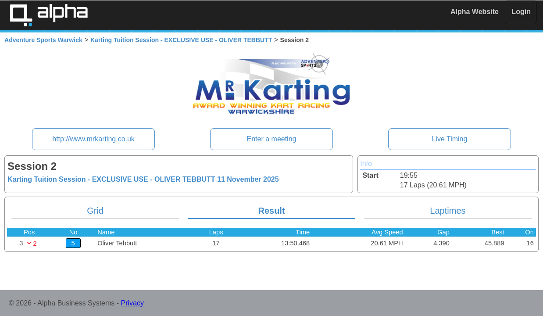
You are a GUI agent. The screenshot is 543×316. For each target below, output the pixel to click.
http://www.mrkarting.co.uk (93, 139)
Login (521, 11)
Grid (95, 210)
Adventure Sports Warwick (43, 39)
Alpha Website (474, 11)
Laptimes (447, 210)
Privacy (132, 303)
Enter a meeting (272, 139)
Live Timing (449, 139)
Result (271, 210)
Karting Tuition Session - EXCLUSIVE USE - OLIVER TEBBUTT (181, 39)
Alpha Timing (49, 15)
